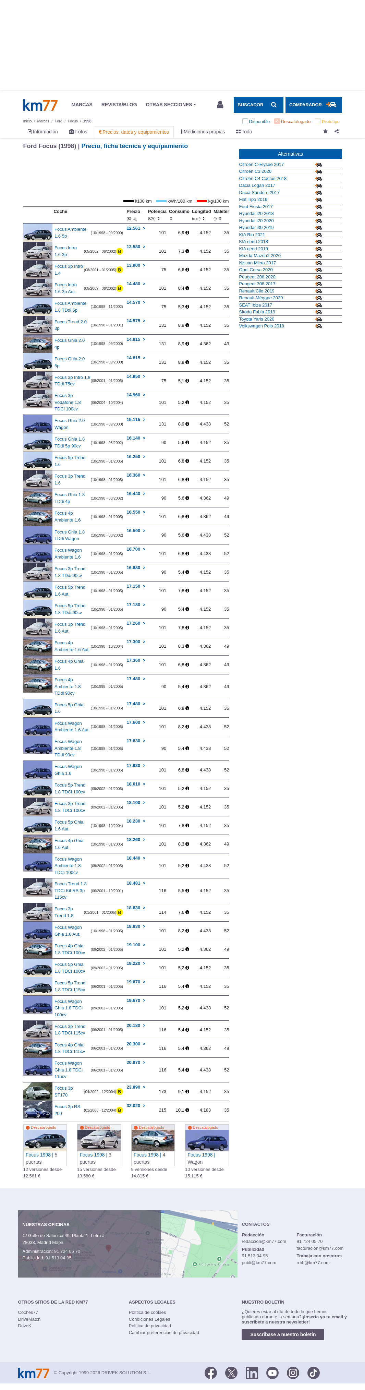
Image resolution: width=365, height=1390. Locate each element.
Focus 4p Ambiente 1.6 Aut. (72, 646)
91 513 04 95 (59, 1257)
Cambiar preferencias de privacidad (164, 1332)
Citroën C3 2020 (255, 171)
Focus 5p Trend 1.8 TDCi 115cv (69, 986)
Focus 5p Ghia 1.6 (69, 708)
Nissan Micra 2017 (257, 262)
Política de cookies (147, 1312)
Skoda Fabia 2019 (257, 311)
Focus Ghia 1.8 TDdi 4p (69, 498)
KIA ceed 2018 (253, 241)
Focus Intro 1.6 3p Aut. (65, 288)
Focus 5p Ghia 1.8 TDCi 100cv (69, 968)
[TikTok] (313, 1372)
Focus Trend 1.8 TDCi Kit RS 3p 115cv (70, 890)
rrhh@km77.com (312, 1262)
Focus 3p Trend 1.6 (69, 480)
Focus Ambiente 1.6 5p (70, 233)
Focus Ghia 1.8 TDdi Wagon (69, 535)
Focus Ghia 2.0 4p (69, 344)
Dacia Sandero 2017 (259, 192)
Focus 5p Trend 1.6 (69, 461)
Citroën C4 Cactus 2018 (263, 178)
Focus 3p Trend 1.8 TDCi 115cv (69, 1030)
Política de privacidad (150, 1325)
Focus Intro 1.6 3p (65, 251)
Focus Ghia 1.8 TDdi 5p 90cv (69, 442)
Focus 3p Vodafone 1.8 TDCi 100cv (67, 402)
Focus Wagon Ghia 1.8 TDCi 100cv (68, 1008)
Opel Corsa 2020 (256, 269)
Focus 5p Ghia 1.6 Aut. (69, 825)
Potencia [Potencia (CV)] (157, 214)
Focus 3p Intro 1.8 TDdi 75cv (72, 381)
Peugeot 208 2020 (257, 276)
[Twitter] (231, 1372)
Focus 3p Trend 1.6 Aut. (69, 628)
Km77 (40, 105)
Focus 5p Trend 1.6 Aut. (69, 591)
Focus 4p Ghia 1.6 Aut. (69, 844)
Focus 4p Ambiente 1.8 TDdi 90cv (67, 686)
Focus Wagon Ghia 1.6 (68, 770)
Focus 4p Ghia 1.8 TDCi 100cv (69, 949)
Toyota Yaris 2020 (257, 319)
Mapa (57, 1242)
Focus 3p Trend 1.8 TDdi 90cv (69, 572)
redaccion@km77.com (264, 1241)
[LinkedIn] (252, 1372)
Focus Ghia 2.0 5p (69, 362)
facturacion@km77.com (319, 1248)
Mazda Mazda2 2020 (260, 255)
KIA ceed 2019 (253, 248)
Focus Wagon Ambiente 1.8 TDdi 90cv (68, 748)
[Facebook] (211, 1372)
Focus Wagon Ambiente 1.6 (68, 554)
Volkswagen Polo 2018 (261, 325)
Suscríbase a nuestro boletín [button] (283, 1334)
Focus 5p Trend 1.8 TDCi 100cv (69, 788)
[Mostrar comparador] (313, 105)
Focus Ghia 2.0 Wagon (69, 424)
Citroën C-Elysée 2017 (261, 164)
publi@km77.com (259, 1262)
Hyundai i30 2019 (256, 227)
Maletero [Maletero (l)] (223, 214)
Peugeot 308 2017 (257, 283)
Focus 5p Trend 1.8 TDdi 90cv (69, 609)
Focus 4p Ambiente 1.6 (67, 517)
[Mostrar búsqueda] (258, 105)
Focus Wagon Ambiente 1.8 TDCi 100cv (68, 865)
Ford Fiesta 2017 (256, 206)
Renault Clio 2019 (257, 290)
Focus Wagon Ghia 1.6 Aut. (68, 931)
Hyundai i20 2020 (256, 220)
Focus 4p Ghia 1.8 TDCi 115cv (69, 1048)
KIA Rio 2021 (252, 234)
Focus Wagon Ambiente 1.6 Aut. (72, 727)
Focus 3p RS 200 (67, 1110)
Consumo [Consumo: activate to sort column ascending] (179, 214)
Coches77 (28, 1312)
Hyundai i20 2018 (256, 213)
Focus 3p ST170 (63, 1092)
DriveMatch (29, 1319)
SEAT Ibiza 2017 (255, 305)
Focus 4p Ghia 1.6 (69, 665)
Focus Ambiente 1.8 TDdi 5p (70, 307)
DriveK (25, 1325)
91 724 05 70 (67, 1251)
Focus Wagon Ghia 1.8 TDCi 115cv (68, 1070)
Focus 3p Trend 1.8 (63, 912)
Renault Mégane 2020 (261, 297)
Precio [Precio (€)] (133, 214)
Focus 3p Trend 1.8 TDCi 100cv (69, 807)
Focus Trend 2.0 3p (70, 325)
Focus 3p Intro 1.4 (68, 270)
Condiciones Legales (149, 1319)
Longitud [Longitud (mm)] (201, 214)
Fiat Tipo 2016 (253, 199)
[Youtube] (272, 1372)
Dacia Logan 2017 (257, 185)
